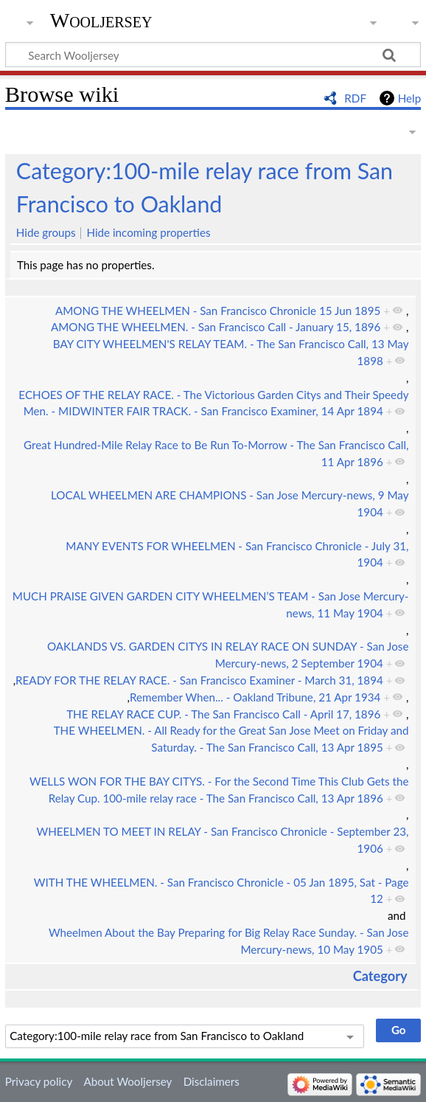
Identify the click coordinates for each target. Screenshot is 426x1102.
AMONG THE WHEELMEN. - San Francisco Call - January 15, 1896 (215, 326)
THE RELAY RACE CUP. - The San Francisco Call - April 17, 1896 (223, 714)
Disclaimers (212, 1081)
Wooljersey (101, 20)
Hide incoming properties (148, 232)
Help (409, 98)
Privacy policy (38, 1081)
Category (380, 976)
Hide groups (46, 232)
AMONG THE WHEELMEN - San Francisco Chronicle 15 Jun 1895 (217, 310)
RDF (355, 98)
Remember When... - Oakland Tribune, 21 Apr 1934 (255, 697)
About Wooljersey (127, 1081)
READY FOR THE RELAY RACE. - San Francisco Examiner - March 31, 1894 (199, 680)
